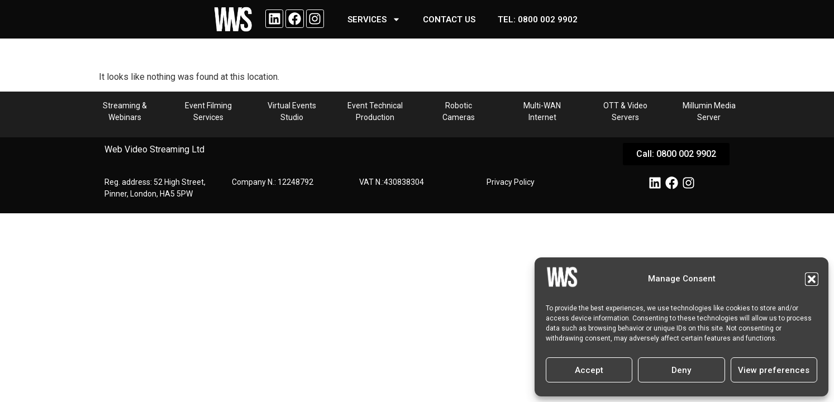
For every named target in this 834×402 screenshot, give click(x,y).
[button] (811, 279)
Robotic (458, 105)
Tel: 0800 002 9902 (538, 20)
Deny (681, 370)
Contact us (449, 20)
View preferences (773, 370)
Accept (589, 370)
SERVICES (374, 19)
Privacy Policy (511, 182)
